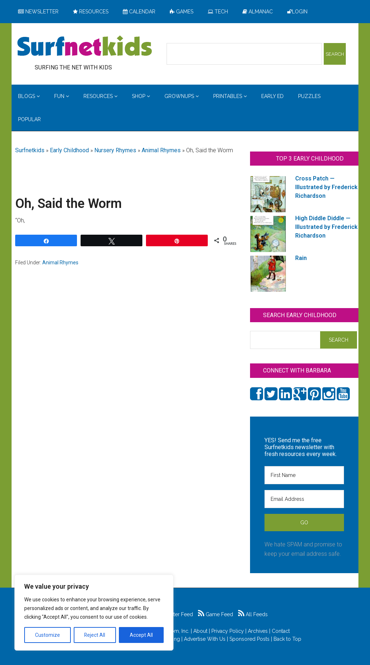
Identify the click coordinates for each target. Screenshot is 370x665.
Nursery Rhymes (115, 150)
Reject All (95, 635)
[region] (93, 613)
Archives (258, 631)
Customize (47, 635)
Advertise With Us (204, 639)
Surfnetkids (29, 150)
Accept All (141, 635)
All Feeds (253, 614)
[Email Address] (304, 499)
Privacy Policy (227, 631)
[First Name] (304, 475)
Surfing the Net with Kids (84, 46)
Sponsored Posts (249, 639)
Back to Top (287, 639)
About (200, 631)
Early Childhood (69, 150)
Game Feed (215, 614)
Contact (281, 631)
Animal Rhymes (161, 150)
